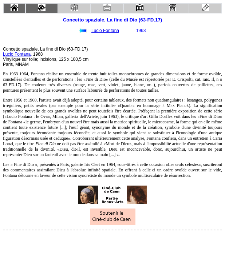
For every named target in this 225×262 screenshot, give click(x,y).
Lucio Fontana (105, 30)
